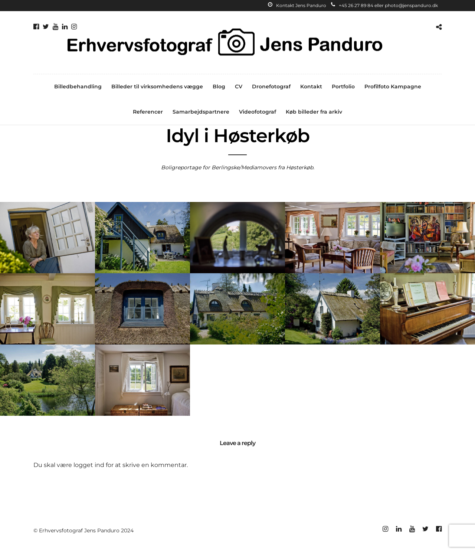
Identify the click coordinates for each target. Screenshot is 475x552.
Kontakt (311, 86)
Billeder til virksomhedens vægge (157, 86)
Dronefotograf (271, 86)
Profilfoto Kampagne (392, 86)
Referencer (148, 111)
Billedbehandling (78, 86)
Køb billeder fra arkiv (314, 111)
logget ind (88, 464)
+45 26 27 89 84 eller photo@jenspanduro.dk (384, 5)
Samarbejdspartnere (201, 111)
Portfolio (343, 86)
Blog (219, 86)
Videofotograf (257, 111)
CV (238, 86)
